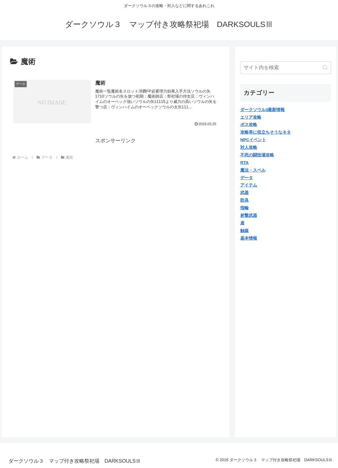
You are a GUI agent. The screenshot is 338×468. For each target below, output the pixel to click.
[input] (285, 67)
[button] (325, 67)
